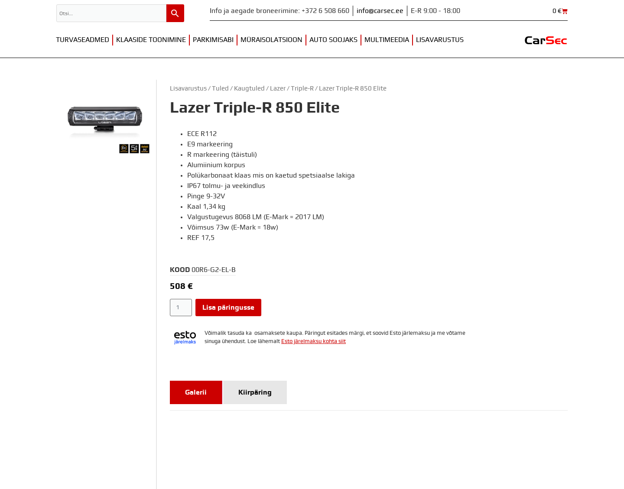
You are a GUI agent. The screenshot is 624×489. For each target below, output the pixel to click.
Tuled (220, 88)
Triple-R (302, 88)
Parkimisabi (213, 39)
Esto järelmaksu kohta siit (313, 341)
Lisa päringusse (228, 307)
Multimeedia (386, 39)
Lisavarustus (440, 39)
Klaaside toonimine (151, 39)
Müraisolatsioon (271, 39)
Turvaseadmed (82, 39)
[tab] (196, 392)
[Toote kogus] (181, 307)
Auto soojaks (333, 39)
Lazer (278, 88)
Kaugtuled (249, 88)
